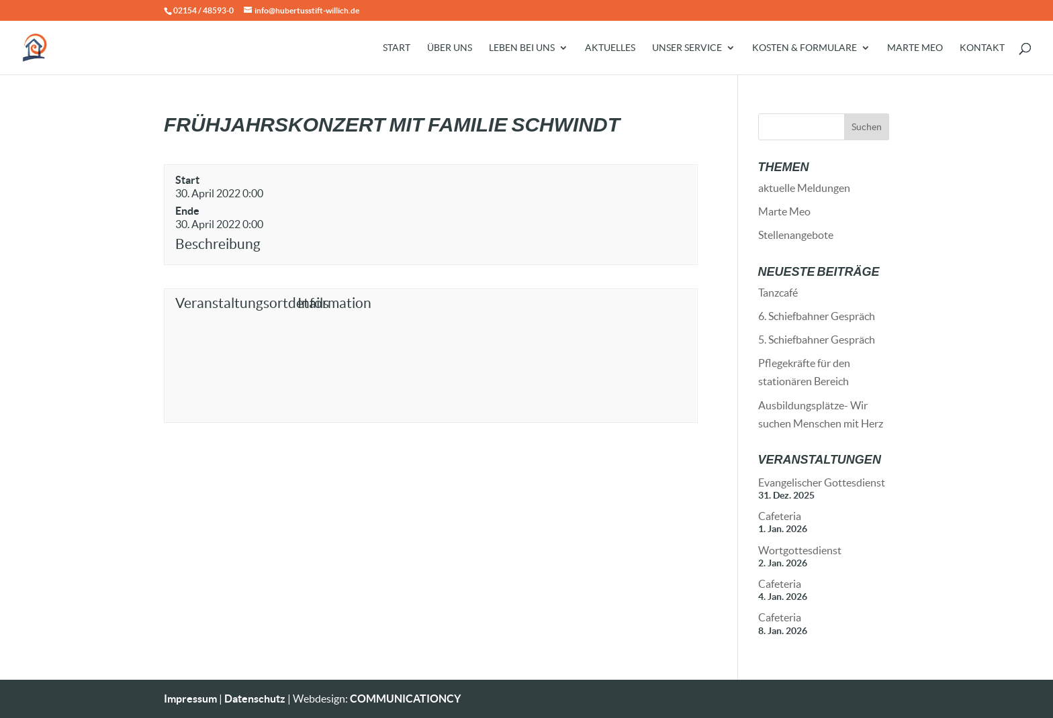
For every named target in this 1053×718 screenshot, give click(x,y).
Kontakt (982, 48)
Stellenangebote (795, 235)
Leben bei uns (522, 48)
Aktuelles (610, 48)
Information (334, 303)
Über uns (449, 48)
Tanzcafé (778, 293)
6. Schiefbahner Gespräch (816, 316)
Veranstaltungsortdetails (233, 303)
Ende (187, 211)
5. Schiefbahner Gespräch (816, 340)
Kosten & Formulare (804, 48)
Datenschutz (254, 699)
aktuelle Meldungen (804, 188)
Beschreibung (218, 244)
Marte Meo (915, 48)
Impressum (190, 699)
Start (396, 48)
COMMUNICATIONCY (405, 699)
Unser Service (687, 48)
